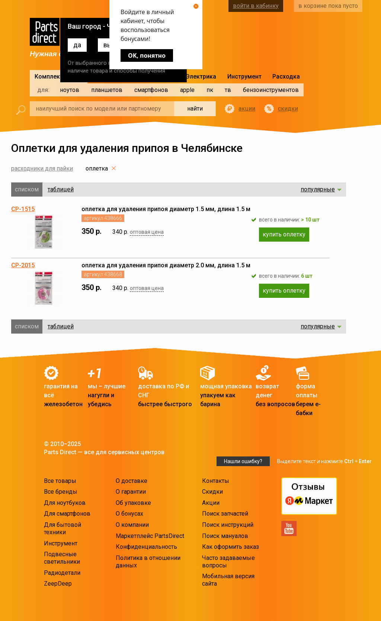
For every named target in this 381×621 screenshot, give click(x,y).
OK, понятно (147, 55)
